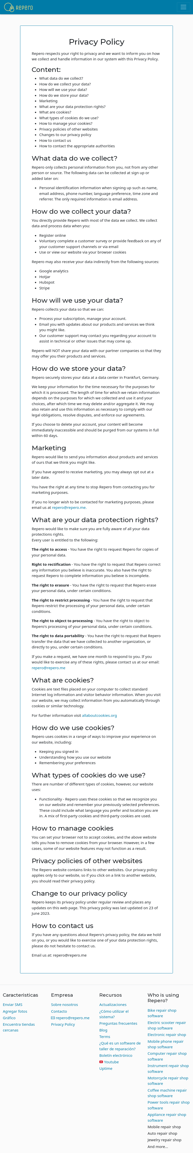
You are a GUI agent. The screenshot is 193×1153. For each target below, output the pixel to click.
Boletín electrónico (115, 1055)
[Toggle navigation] (183, 7)
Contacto (59, 1011)
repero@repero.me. (69, 507)
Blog (103, 1029)
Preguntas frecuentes (118, 1023)
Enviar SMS (12, 1004)
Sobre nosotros (64, 1004)
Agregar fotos (15, 1011)
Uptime (105, 1068)
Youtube (111, 1061)
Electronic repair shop (167, 1034)
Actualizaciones (112, 1004)
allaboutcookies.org (99, 715)
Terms (104, 1036)
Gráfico (9, 1017)
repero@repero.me (48, 667)
